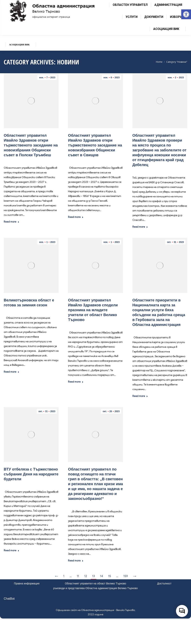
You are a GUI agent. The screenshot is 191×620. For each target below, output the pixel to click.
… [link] (71, 576)
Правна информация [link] (26, 583)
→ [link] (134, 576)
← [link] (56, 576)
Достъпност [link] (164, 583)
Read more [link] (11, 221)
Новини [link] (35, 160)
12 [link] (85, 576)
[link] (186, 14)
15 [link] (109, 576)
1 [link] (63, 576)
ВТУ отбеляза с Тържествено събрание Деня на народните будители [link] (31, 474)
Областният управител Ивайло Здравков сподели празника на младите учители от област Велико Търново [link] (93, 310)
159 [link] (125, 576)
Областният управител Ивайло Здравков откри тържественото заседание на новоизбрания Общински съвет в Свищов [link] (95, 145)
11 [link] (78, 576)
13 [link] (93, 576)
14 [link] (101, 576)
